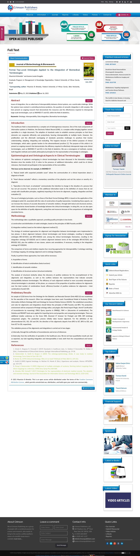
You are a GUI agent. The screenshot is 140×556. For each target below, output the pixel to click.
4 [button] (116, 222)
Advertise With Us (113, 291)
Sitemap (111, 2)
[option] (118, 168)
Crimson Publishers (109, 551)
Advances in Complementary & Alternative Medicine (118, 176)
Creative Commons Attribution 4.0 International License (48, 553)
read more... (18, 537)
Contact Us (107, 15)
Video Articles (111, 530)
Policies (96, 15)
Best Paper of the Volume (116, 278)
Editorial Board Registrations (117, 269)
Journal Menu (87, 58)
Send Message (61, 543)
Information (42, 15)
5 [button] (111, 225)
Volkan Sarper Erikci (123, 369)
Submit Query (88, 388)
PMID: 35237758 (110, 90)
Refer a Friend (112, 287)
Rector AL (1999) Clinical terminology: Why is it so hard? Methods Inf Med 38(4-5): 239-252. (47, 359)
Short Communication (18, 58)
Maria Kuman (118, 168)
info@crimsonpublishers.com (85, 537)
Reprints (65, 15)
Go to (89, 101)
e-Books (76, 15)
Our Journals (110, 525)
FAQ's (102, 2)
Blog (106, 2)
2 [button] (109, 222)
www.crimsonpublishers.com (75, 553)
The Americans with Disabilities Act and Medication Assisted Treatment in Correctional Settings (117, 66)
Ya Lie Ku (119, 356)
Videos (85, 15)
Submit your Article (114, 273)
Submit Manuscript (112, 527)
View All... (128, 225)
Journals (55, 15)
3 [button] (113, 222)
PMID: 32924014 (110, 100)
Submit (110, 133)
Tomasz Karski (121, 381)
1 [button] (106, 222)
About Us (30, 15)
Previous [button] (102, 168)
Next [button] (134, 168)
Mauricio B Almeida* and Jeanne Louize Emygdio (26, 76)
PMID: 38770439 (110, 72)
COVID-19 (123, 15)
